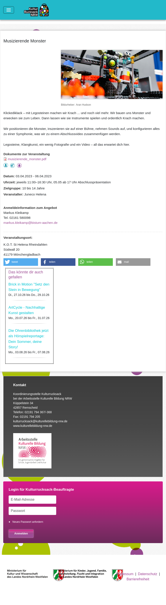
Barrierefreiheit (138, 579)
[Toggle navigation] (8, 10)
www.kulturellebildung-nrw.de (32, 426)
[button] (20, 262)
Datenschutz (147, 574)
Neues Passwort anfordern (28, 521)
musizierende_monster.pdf (27, 159)
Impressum (124, 574)
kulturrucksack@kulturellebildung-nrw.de (40, 421)
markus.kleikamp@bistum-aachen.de (30, 222)
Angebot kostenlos (12, 165)
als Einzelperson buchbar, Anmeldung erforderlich (5, 165)
